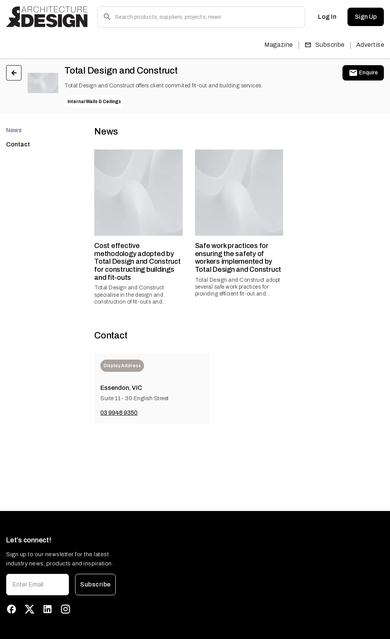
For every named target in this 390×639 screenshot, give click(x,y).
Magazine (278, 44)
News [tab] (14, 130)
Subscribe (325, 44)
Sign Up (365, 17)
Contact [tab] (18, 144)
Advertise (370, 44)
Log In (327, 17)
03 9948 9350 (119, 412)
